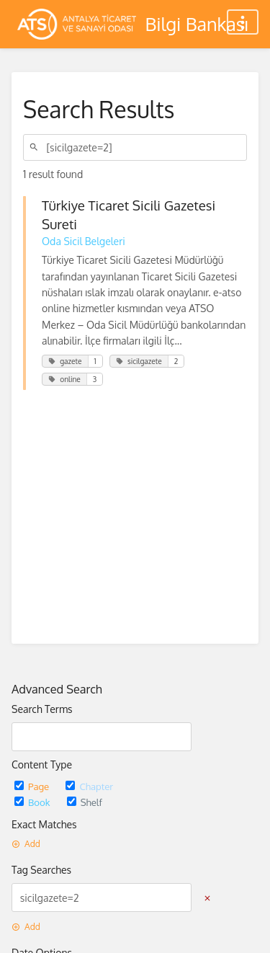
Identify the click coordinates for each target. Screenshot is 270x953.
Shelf (84, 802)
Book (33, 802)
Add (26, 843)
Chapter (89, 786)
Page (32, 786)
